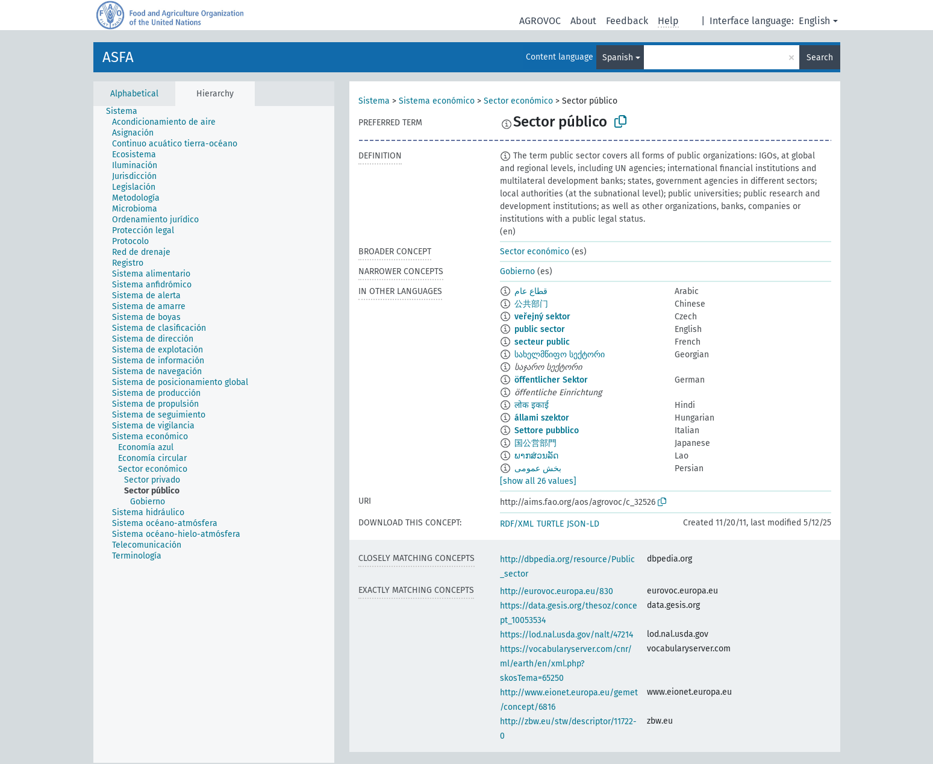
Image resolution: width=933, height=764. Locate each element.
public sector (539, 329)
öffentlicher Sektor (551, 380)
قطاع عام (531, 291)
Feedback (627, 21)
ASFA (118, 57)
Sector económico (518, 101)
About (583, 21)
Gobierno (517, 271)
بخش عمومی (537, 468)
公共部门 (531, 304)
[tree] (213, 434)
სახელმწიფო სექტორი (559, 354)
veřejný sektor (542, 317)
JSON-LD (583, 524)
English (814, 21)
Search (820, 57)
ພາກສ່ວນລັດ (536, 456)
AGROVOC (540, 21)
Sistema (374, 101)
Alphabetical (134, 94)
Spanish (617, 57)
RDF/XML (517, 524)
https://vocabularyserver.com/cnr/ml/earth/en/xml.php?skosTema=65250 (566, 663)
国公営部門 (535, 443)
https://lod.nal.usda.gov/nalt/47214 (566, 635)
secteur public (542, 342)
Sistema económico (437, 101)
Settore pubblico (546, 430)
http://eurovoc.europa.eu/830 (556, 591)
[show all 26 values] (538, 481)
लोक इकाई (531, 405)
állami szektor (541, 418)
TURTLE (550, 524)
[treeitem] (126, 111)
